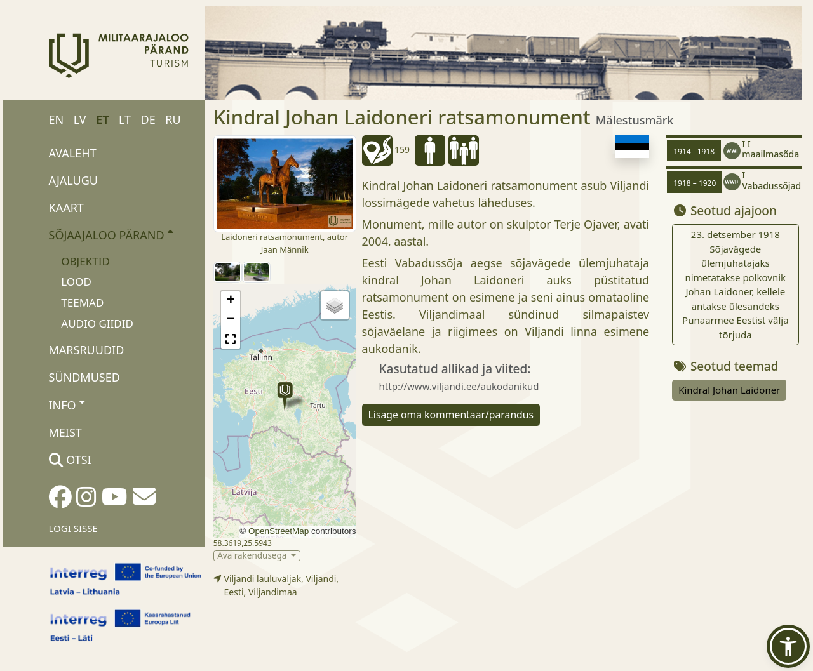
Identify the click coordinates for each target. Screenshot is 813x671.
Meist (65, 432)
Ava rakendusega (253, 555)
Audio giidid (97, 323)
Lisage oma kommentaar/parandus (451, 415)
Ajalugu (73, 180)
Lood (76, 281)
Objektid (85, 261)
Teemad (82, 302)
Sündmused (84, 377)
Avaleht (73, 153)
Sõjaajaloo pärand (111, 234)
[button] (285, 396)
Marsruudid (86, 349)
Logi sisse (73, 528)
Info (67, 404)
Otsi (70, 459)
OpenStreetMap (278, 531)
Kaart (66, 207)
